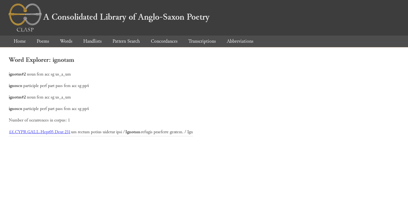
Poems (43, 41)
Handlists (92, 41)
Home (20, 41)
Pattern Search (126, 41)
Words (66, 41)
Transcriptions (202, 41)
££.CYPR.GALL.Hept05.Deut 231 (39, 132)
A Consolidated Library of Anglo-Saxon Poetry (109, 17)
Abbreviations (240, 41)
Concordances (164, 41)
